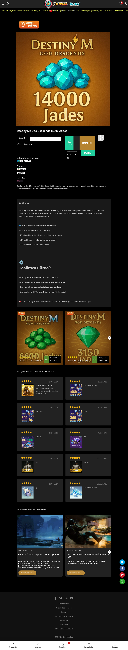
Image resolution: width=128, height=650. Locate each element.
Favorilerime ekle (26, 144)
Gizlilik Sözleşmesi (64, 608)
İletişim (64, 612)
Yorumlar (64, 624)
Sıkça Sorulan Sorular (64, 629)
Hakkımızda (64, 603)
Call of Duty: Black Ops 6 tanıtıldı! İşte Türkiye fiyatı (88, 555)
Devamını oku (27, 573)
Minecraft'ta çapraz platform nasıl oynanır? (38, 554)
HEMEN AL (87, 153)
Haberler (64, 620)
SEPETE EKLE (87, 143)
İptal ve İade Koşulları (64, 616)
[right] (109, 337)
